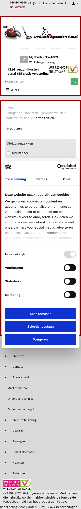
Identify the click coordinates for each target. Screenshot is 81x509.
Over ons (18, 356)
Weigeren (40, 339)
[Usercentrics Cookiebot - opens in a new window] (57, 167)
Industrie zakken (17, 118)
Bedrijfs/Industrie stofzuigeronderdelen (34, 113)
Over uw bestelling (25, 420)
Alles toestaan (41, 313)
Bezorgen (19, 441)
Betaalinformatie (23, 452)
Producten (14, 128)
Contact (18, 367)
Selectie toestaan (40, 326)
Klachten (18, 463)
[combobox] (37, 81)
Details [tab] (41, 179)
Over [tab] (67, 179)
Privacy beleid (21, 377)
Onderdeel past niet (20, 399)
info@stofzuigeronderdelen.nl (47, 3)
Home (9, 108)
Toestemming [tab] (15, 179)
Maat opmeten (17, 388)
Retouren (19, 473)
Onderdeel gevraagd (21, 409)
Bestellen (18, 431)
